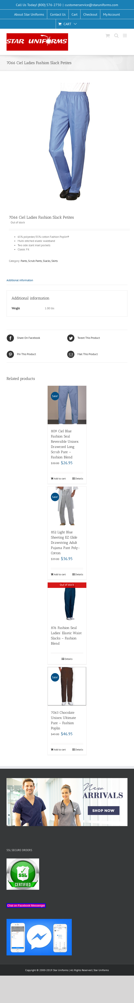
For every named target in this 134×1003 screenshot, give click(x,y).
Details (79, 478)
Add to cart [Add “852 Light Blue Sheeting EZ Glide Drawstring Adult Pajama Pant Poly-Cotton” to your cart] (60, 574)
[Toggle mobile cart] (108, 35)
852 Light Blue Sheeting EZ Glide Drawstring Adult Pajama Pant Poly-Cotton (65, 542)
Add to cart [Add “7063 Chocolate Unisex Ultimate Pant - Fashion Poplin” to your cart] (60, 749)
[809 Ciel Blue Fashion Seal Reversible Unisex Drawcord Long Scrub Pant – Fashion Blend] (67, 405)
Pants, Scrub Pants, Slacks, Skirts (39, 261)
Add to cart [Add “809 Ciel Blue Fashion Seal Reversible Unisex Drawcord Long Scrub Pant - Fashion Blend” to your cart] (60, 478)
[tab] (67, 280)
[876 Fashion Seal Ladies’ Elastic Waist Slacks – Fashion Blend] (67, 601)
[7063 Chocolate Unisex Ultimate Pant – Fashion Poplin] (67, 686)
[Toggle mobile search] (116, 35)
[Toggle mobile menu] (125, 35)
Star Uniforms (101, 970)
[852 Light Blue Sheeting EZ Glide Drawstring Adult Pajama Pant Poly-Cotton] (67, 506)
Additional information (20, 280)
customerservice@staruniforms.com (91, 5)
